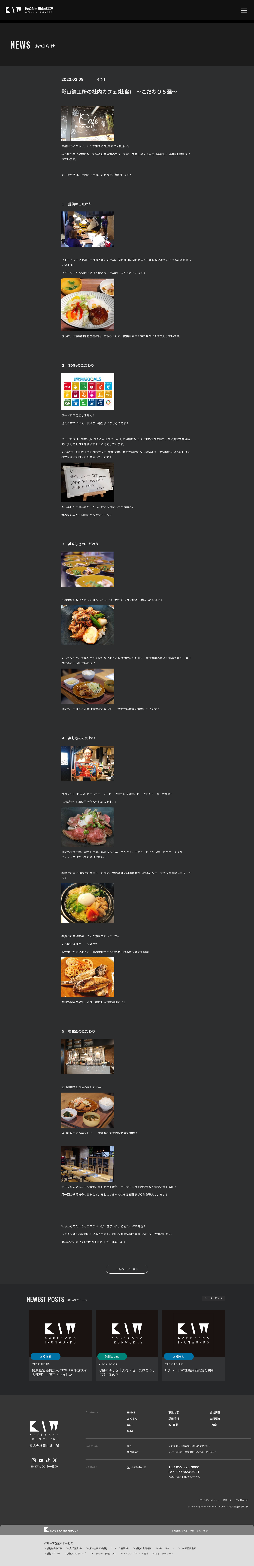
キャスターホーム (164, 1553)
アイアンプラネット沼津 (135, 1553)
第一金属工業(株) (98, 1548)
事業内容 (173, 1412)
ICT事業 (173, 1424)
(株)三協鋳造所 (188, 1548)
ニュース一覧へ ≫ (208, 1299)
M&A (130, 1431)
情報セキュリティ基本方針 (235, 1500)
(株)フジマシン (166, 1548)
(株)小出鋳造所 (144, 1548)
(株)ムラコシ (53, 1553)
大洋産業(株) (75, 1548)
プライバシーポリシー (209, 1500)
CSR (129, 1424)
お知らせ (132, 1418)
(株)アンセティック (77, 1553)
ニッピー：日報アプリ (104, 1553)
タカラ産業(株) (121, 1548)
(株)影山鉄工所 (54, 1548)
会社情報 (215, 1412)
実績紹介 (215, 1418)
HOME (131, 1412)
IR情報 (213, 1424)
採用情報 (173, 1418)
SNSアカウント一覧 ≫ (44, 1466)
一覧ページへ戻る (127, 1269)
